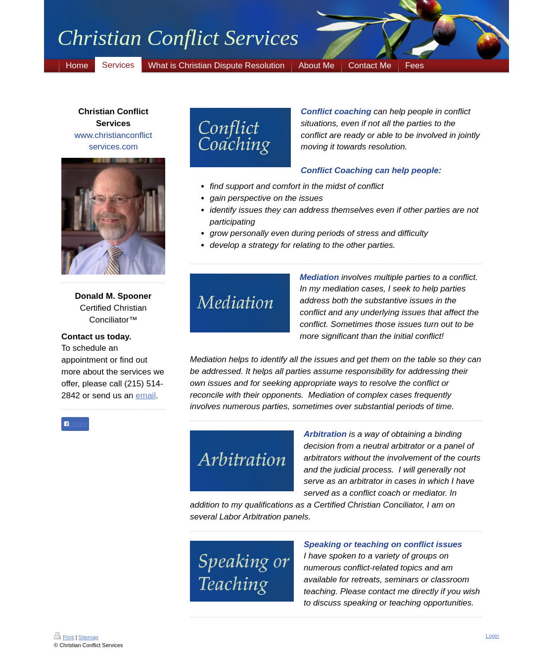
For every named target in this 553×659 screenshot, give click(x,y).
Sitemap (88, 637)
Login (492, 636)
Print (64, 637)
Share (75, 424)
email (146, 395)
